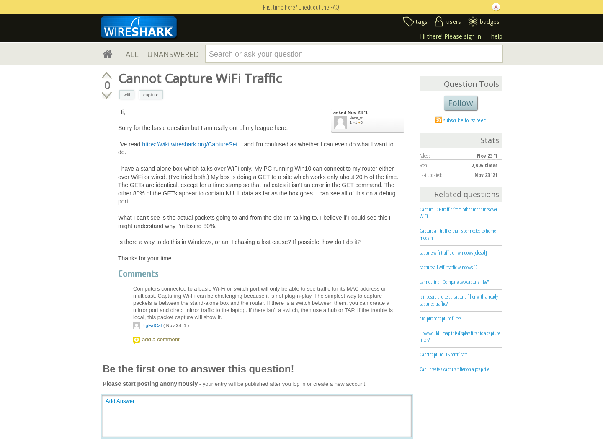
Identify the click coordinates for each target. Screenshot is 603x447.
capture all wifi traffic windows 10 (449, 267)
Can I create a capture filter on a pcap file (454, 369)
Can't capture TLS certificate (443, 354)
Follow (460, 103)
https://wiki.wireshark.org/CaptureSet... (192, 144)
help (496, 36)
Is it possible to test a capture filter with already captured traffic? (459, 300)
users (453, 22)
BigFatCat (152, 325)
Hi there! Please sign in (450, 36)
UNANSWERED (173, 54)
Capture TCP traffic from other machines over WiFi (458, 212)
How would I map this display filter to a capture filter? (460, 336)
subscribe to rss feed (465, 120)
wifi (127, 94)
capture (151, 94)
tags (422, 22)
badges (490, 22)
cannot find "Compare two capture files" (454, 282)
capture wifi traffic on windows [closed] (453, 252)
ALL (132, 54)
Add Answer (120, 401)
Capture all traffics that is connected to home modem (458, 234)
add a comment (161, 339)
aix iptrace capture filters (440, 318)
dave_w (356, 117)
